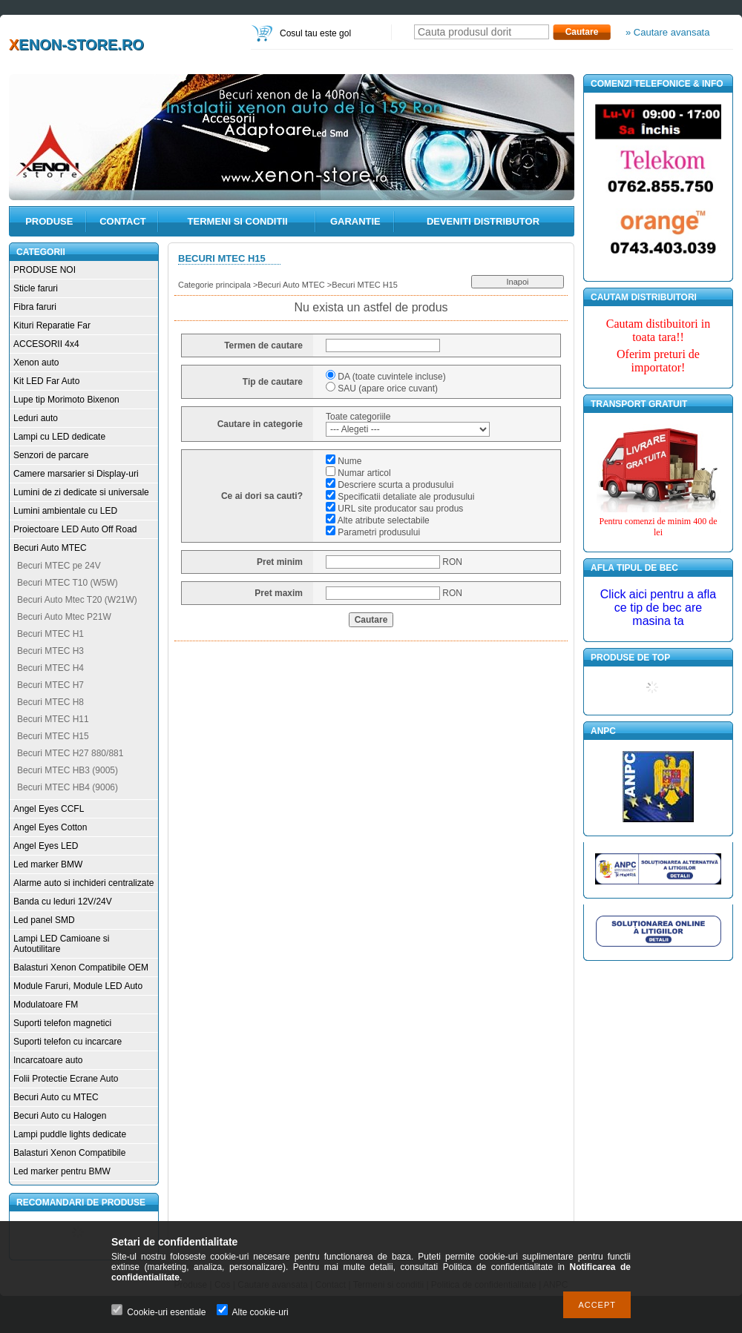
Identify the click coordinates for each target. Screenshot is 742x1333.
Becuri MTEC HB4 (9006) (67, 787)
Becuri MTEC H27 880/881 (70, 753)
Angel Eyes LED (45, 846)
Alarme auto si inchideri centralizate (83, 883)
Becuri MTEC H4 (50, 668)
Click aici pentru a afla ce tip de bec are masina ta (658, 607)
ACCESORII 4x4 (46, 344)
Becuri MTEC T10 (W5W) (67, 583)
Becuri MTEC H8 (50, 702)
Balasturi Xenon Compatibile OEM (80, 967)
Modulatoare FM (45, 1004)
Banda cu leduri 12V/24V (62, 901)
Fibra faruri (34, 307)
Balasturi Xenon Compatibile (69, 1153)
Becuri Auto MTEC (50, 548)
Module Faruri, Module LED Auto (77, 986)
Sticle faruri (35, 288)
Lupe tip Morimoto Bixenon (66, 399)
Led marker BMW (47, 864)
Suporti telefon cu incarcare (67, 1041)
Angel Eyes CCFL (48, 809)
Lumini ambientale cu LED (65, 511)
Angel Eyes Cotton (50, 827)
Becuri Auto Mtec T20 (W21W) (77, 600)
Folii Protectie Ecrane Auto (65, 1079)
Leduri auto (35, 418)
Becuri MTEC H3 (50, 651)
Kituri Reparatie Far (52, 325)
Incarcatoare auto (47, 1060)
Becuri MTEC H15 (53, 736)
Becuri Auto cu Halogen (59, 1116)
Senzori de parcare (50, 455)
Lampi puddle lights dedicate (69, 1134)
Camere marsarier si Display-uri (76, 474)
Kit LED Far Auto (46, 381)
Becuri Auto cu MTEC (56, 1097)
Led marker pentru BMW (62, 1171)
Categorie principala (214, 284)
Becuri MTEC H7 (50, 685)
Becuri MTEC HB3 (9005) (67, 770)
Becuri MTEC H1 (50, 634)
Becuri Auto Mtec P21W (64, 617)
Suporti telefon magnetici (62, 1023)
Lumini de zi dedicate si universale (81, 492)
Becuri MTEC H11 (53, 719)
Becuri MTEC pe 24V (59, 565)
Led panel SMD (44, 920)
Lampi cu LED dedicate (59, 436)
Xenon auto (36, 362)
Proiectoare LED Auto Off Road (75, 529)
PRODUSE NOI (44, 270)
